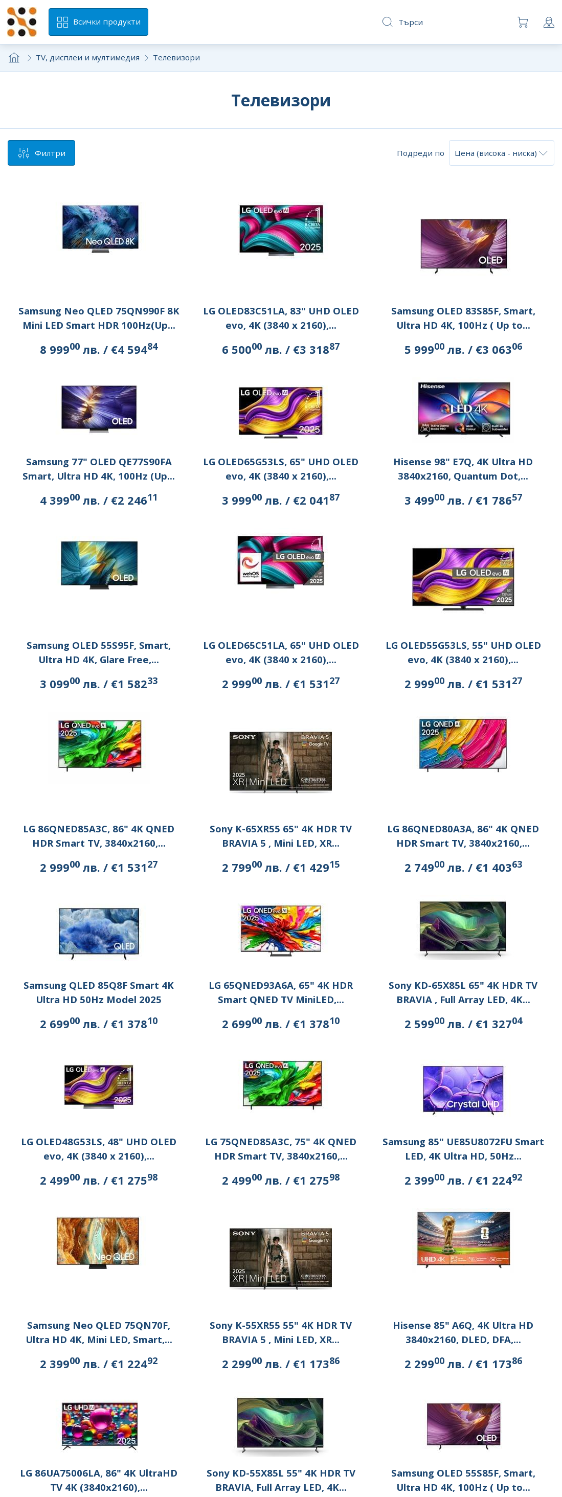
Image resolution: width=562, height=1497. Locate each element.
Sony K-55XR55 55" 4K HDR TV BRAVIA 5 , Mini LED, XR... (281, 1332)
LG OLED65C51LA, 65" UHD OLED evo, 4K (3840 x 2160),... (281, 652)
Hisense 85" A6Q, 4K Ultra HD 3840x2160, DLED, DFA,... (463, 1332)
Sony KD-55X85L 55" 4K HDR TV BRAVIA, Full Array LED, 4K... (281, 1479)
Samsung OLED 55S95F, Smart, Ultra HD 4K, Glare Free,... (99, 652)
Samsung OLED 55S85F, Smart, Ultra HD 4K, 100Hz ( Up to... (463, 1479)
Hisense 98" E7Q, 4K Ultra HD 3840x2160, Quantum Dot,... (463, 468)
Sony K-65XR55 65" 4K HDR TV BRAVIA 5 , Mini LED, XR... (281, 835)
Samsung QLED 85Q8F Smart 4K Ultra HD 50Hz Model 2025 (99, 992)
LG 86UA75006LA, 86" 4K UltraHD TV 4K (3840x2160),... (98, 1479)
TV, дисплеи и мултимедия (88, 57)
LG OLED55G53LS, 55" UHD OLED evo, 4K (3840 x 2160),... (463, 652)
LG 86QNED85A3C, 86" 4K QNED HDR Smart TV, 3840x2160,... (98, 835)
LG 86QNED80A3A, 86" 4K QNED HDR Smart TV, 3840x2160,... (463, 835)
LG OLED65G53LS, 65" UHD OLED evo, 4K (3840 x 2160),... (280, 468)
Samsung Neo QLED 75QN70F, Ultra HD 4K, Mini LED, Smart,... (99, 1332)
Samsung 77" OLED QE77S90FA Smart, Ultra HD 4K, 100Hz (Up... (99, 468)
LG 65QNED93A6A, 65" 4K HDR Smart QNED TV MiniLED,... (281, 992)
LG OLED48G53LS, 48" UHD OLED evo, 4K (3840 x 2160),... (98, 1148)
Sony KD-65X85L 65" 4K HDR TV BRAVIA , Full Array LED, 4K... (463, 992)
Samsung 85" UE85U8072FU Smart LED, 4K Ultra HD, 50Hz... (463, 1148)
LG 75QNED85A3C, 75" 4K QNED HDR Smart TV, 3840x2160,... (280, 1148)
